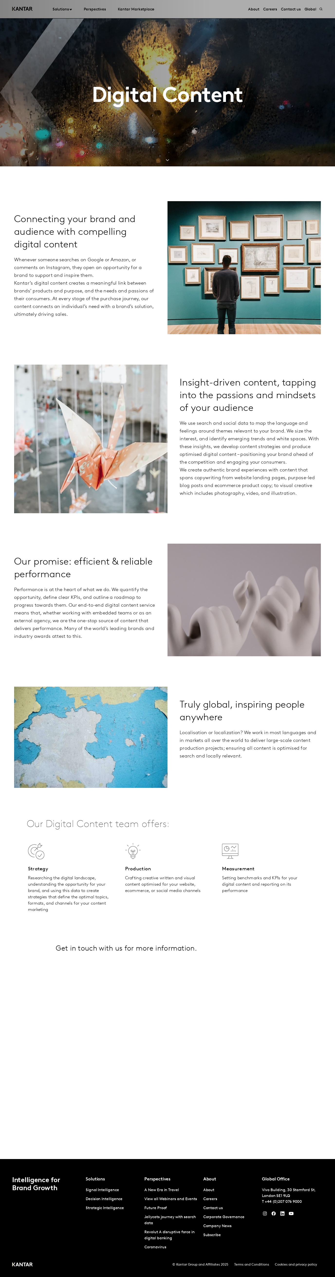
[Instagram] (265, 1215)
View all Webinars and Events (170, 1199)
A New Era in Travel (161, 1190)
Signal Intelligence (102, 1190)
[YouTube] (282, 1215)
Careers (210, 1199)
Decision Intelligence (104, 1199)
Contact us (213, 1208)
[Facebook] (274, 1215)
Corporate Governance (223, 1217)
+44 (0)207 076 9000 (283, 1202)
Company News (217, 1226)
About (208, 1190)
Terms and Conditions (251, 1265)
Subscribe (212, 1235)
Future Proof (155, 1208)
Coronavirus (155, 1247)
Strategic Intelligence (105, 1208)
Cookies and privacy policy (296, 1265)
